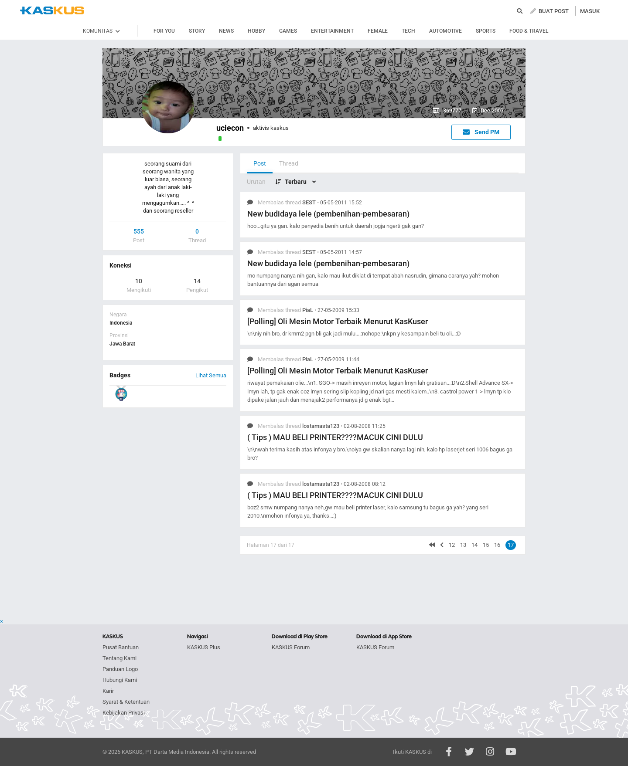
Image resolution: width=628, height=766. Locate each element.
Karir (108, 691)
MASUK (590, 11)
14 (474, 545)
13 (463, 545)
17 (511, 545)
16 (497, 545)
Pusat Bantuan (120, 647)
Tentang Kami (119, 658)
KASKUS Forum (291, 647)
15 (486, 545)
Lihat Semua (210, 375)
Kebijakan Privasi (123, 712)
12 (452, 545)
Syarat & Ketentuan (126, 701)
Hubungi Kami (119, 680)
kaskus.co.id (52, 11)
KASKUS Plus (203, 647)
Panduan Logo (120, 669)
